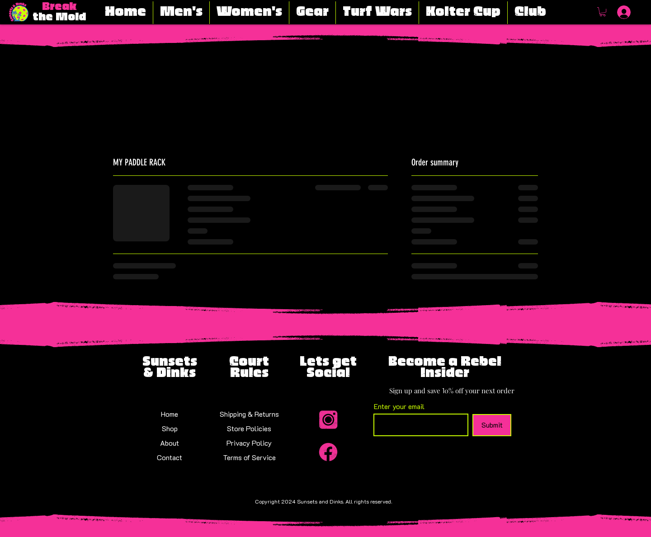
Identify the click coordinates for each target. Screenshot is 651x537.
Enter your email (399, 406)
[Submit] (491, 425)
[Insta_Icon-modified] (328, 420)
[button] (602, 11)
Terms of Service (249, 457)
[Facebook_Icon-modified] (328, 452)
